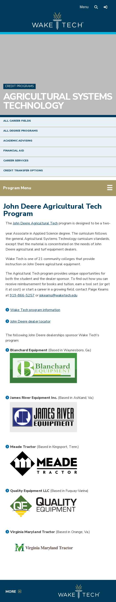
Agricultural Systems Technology (57, 101)
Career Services (15, 160)
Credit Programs (19, 86)
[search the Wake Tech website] (96, 7)
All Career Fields (17, 120)
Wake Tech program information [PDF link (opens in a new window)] (35, 310)
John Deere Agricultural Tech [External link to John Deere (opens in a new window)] (35, 223)
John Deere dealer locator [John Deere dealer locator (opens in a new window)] (30, 321)
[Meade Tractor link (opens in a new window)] (43, 463)
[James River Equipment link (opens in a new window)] (43, 417)
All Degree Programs (20, 130)
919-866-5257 (22, 295)
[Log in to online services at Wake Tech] (105, 7)
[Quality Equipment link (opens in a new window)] (43, 506)
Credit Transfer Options (23, 170)
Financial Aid (13, 150)
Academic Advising (17, 140)
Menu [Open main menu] (84, 7)
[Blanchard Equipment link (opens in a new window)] (43, 368)
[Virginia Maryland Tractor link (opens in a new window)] (43, 547)
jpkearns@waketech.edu (58, 295)
